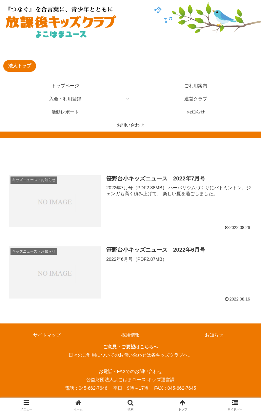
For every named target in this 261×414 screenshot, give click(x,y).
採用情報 (130, 335)
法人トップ (19, 65)
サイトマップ (47, 335)
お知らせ (214, 335)
